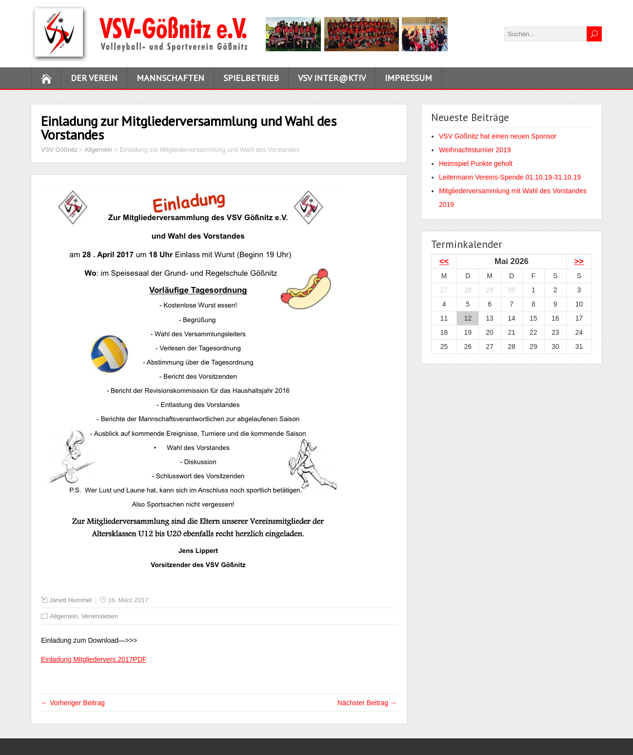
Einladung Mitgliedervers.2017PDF (93, 659)
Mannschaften (170, 77)
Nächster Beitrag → (367, 703)
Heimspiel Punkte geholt (476, 163)
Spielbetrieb (251, 77)
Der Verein (94, 77)
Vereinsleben (99, 616)
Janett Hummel (70, 600)
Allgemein (64, 616)
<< (444, 261)
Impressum (408, 77)
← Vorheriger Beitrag (73, 703)
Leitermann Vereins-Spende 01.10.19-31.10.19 (510, 177)
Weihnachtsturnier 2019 (475, 150)
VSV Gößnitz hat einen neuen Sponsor (497, 136)
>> (579, 261)
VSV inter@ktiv (332, 77)
